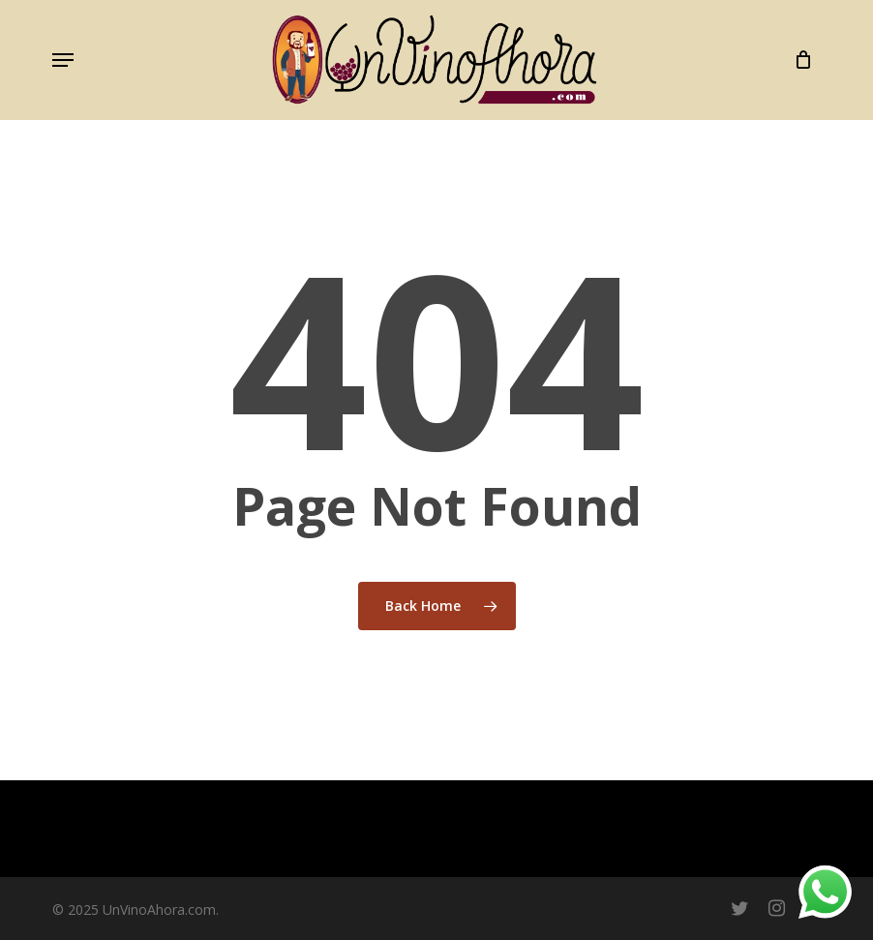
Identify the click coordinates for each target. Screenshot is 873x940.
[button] (63, 60)
